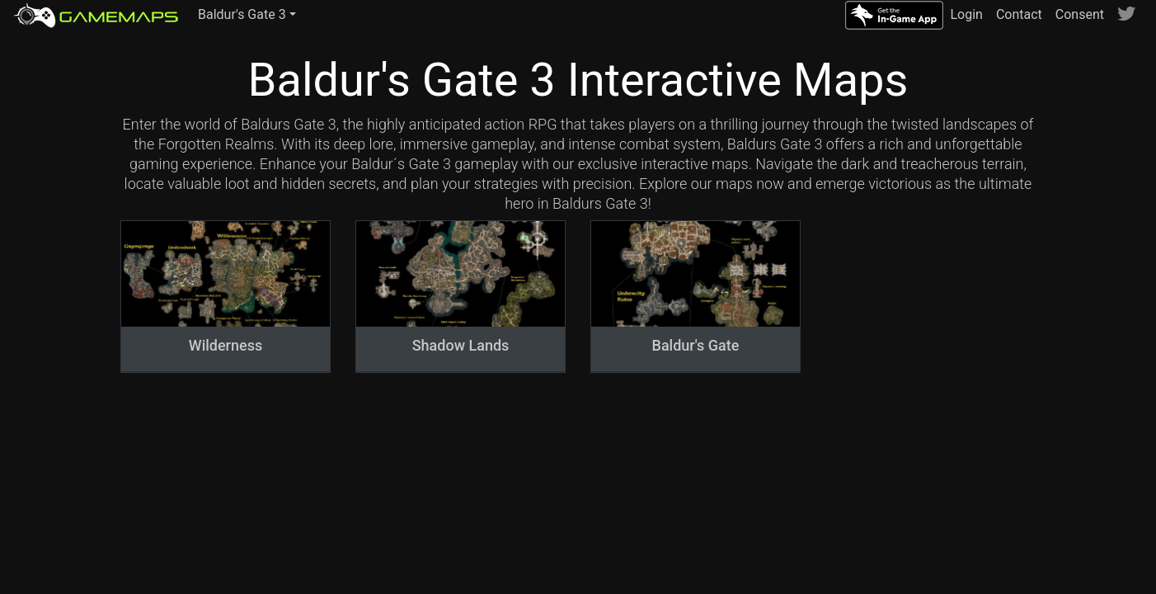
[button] (247, 15)
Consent (1079, 14)
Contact (1019, 14)
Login (966, 14)
